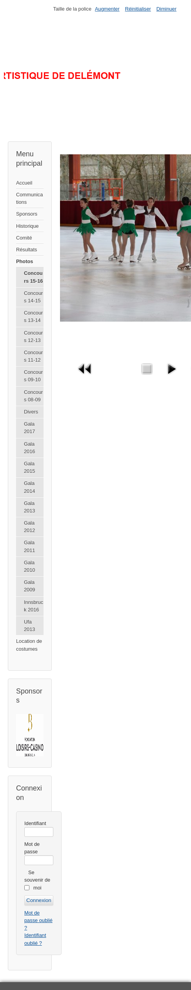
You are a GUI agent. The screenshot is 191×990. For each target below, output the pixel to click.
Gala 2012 (29, 526)
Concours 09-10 (33, 375)
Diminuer (166, 9)
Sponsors (26, 214)
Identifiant (35, 823)
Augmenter (107, 9)
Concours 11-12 (33, 356)
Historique (27, 226)
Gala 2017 (29, 427)
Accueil (24, 183)
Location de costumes (29, 644)
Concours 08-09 (33, 396)
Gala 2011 (29, 546)
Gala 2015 (29, 467)
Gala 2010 (29, 566)
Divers (31, 412)
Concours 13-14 (33, 316)
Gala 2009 (29, 586)
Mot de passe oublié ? (38, 920)
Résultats (26, 250)
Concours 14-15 (33, 297)
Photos (24, 261)
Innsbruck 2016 (33, 606)
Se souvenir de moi (37, 879)
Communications (29, 198)
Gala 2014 (29, 487)
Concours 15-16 (33, 277)
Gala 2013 (29, 507)
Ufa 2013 (29, 625)
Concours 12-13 (33, 336)
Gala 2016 (29, 447)
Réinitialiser (138, 9)
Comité (24, 238)
